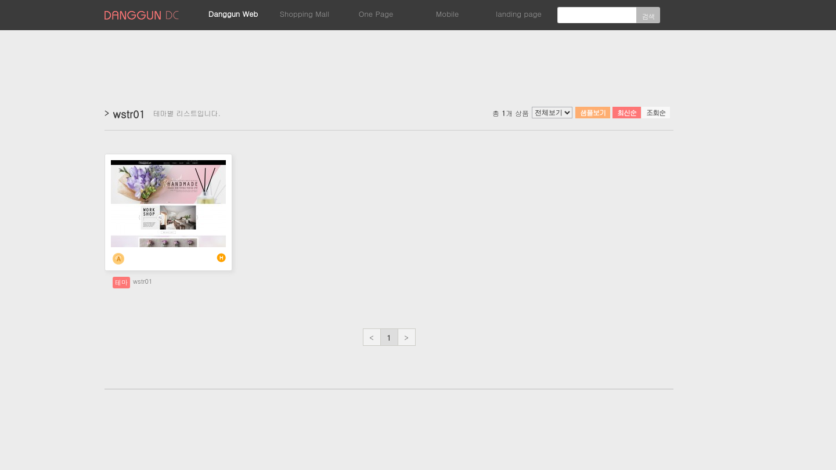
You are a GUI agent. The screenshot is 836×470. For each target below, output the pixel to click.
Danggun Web (233, 13)
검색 (648, 16)
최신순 (626, 112)
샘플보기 (593, 112)
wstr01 (142, 281)
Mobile (447, 13)
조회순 (655, 112)
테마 (121, 282)
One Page (376, 13)
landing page (519, 13)
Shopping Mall (305, 13)
